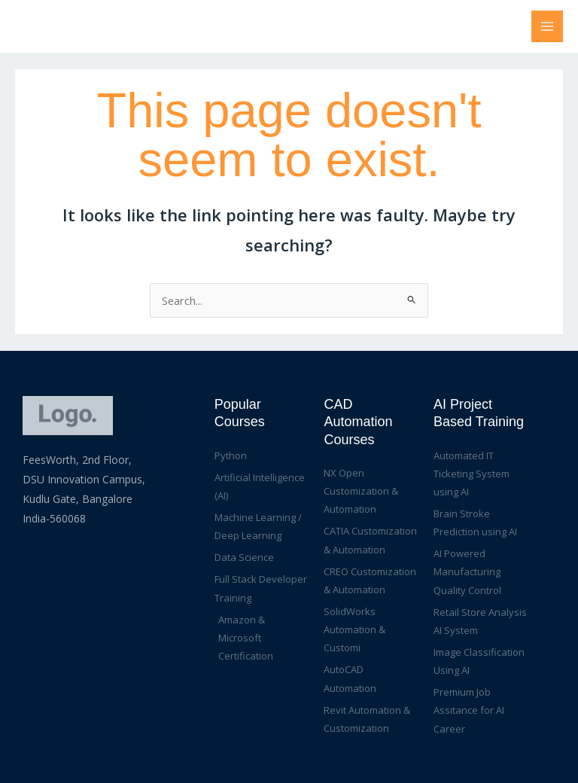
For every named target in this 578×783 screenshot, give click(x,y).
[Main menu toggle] (547, 26)
